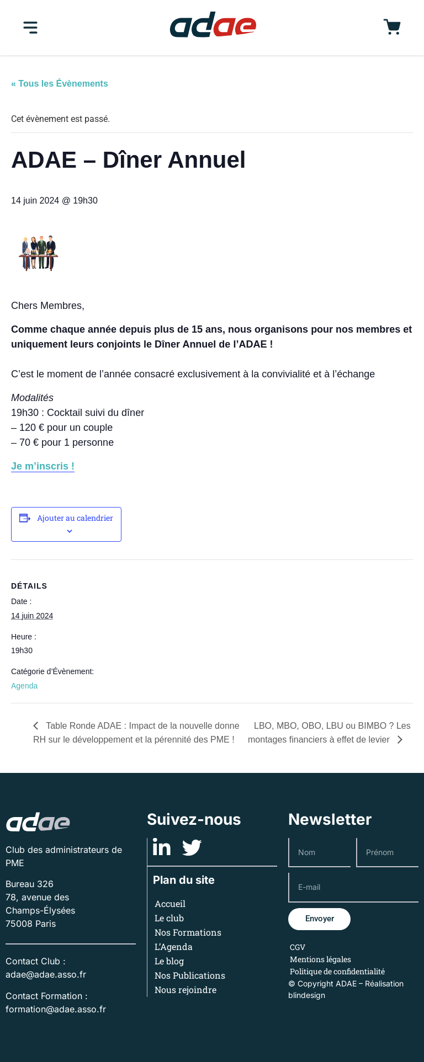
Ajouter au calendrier (75, 518)
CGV (297, 947)
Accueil (170, 903)
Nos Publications (190, 975)
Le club (169, 918)
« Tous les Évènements (59, 83)
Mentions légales (320, 959)
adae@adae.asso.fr (46, 974)
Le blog (169, 961)
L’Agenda (174, 946)
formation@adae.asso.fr (56, 1009)
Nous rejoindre (186, 989)
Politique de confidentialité (337, 971)
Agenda (24, 685)
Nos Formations (188, 932)
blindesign (306, 995)
